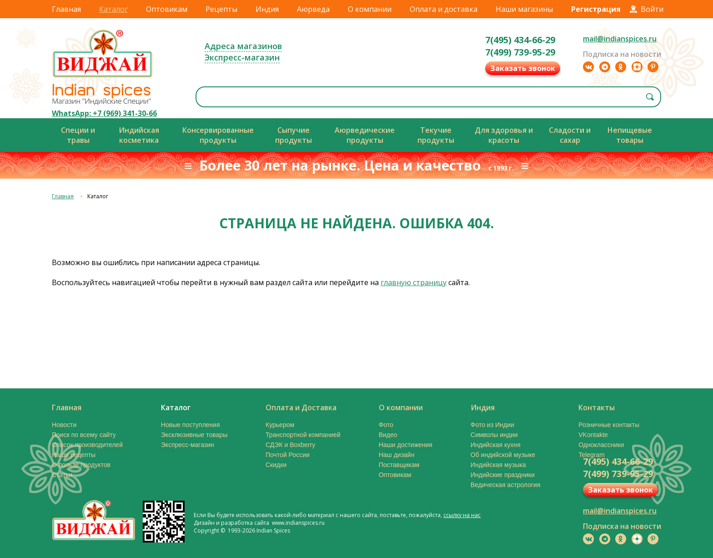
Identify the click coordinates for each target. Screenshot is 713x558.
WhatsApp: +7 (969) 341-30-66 (104, 113)
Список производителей (87, 444)
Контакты (596, 407)
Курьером (280, 424)
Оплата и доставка (443, 9)
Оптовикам (166, 9)
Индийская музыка (498, 464)
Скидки (276, 464)
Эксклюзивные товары (194, 434)
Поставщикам (399, 464)
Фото (386, 424)
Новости (64, 424)
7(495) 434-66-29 (520, 40)
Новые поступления (190, 424)
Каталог (113, 9)
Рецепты (221, 9)
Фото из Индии (492, 424)
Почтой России (288, 454)
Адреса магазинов (243, 45)
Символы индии (494, 434)
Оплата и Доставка (301, 407)
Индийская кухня (496, 444)
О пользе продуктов (81, 464)
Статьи (62, 474)
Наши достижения (405, 444)
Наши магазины (524, 9)
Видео (388, 434)
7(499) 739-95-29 (520, 52)
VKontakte (593, 434)
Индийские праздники (503, 474)
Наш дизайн (397, 454)
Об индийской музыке (503, 454)
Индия (267, 9)
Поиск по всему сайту (84, 434)
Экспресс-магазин (242, 57)
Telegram (591, 454)
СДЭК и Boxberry (290, 444)
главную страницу (414, 282)
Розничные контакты (608, 424)
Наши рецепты (73, 454)
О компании (370, 9)
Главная (66, 9)
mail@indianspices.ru (620, 39)
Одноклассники (601, 444)
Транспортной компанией (303, 434)
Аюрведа (313, 9)
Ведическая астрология (506, 484)
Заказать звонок (522, 68)
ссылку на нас (462, 515)
